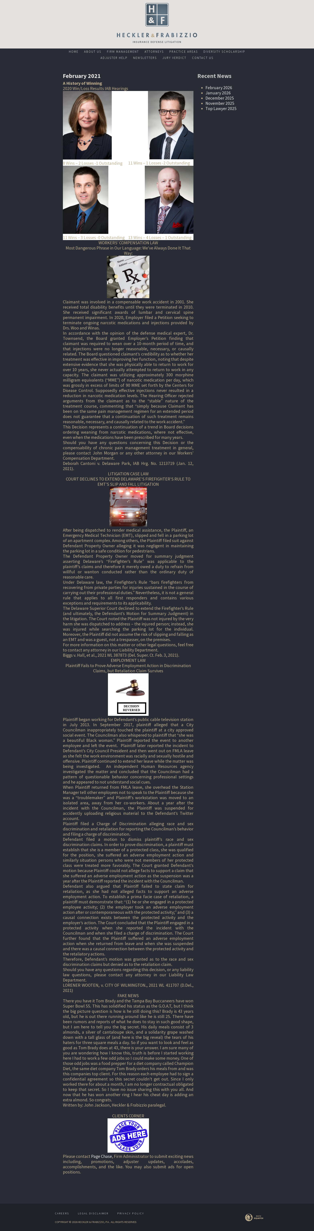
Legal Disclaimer (93, 1213)
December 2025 (219, 98)
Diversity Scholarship (224, 52)
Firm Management (123, 52)
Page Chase (101, 1156)
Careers (62, 1213)
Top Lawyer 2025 (221, 108)
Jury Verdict (174, 58)
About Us (92, 52)
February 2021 (82, 76)
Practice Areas (183, 52)
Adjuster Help (114, 58)
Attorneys (154, 52)
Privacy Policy (130, 1213)
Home (73, 52)
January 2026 (218, 93)
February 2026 (218, 87)
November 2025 (219, 103)
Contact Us (202, 58)
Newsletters (145, 58)
